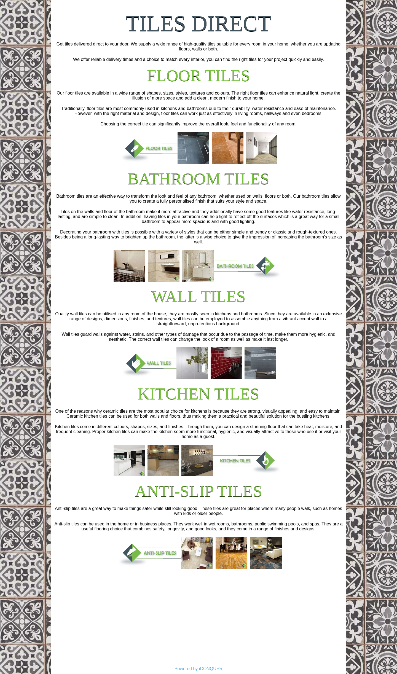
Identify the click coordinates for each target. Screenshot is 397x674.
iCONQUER (210, 668)
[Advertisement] (198, 622)
